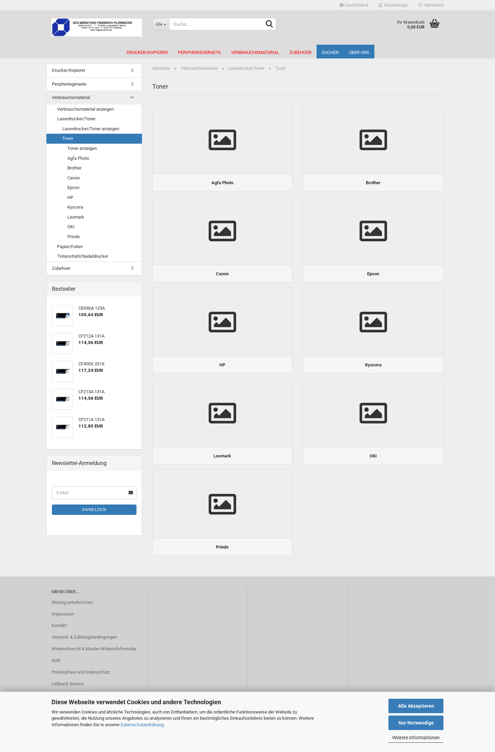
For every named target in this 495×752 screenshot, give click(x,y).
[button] (353, 5)
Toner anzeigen (82, 148)
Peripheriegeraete (199, 52)
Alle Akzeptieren (416, 706)
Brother (74, 167)
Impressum (63, 614)
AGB (56, 660)
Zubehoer (300, 52)
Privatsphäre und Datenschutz (81, 672)
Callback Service (68, 683)
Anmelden (94, 509)
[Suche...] (160, 24)
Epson (73, 187)
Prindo (73, 236)
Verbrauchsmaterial (255, 52)
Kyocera (75, 207)
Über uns (359, 52)
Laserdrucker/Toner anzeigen (90, 128)
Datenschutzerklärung (142, 724)
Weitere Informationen (416, 737)
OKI (71, 226)
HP (70, 197)
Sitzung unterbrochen (72, 602)
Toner (67, 138)
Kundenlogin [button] (393, 5)
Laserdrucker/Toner (76, 118)
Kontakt (59, 625)
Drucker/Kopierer (147, 52)
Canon (73, 177)
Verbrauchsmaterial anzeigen (85, 109)
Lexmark (75, 217)
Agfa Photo (78, 158)
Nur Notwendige (416, 723)
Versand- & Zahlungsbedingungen (84, 637)
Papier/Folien (70, 246)
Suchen (330, 52)
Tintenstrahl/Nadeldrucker (82, 256)
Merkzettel (430, 5)
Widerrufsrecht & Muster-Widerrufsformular (94, 648)
